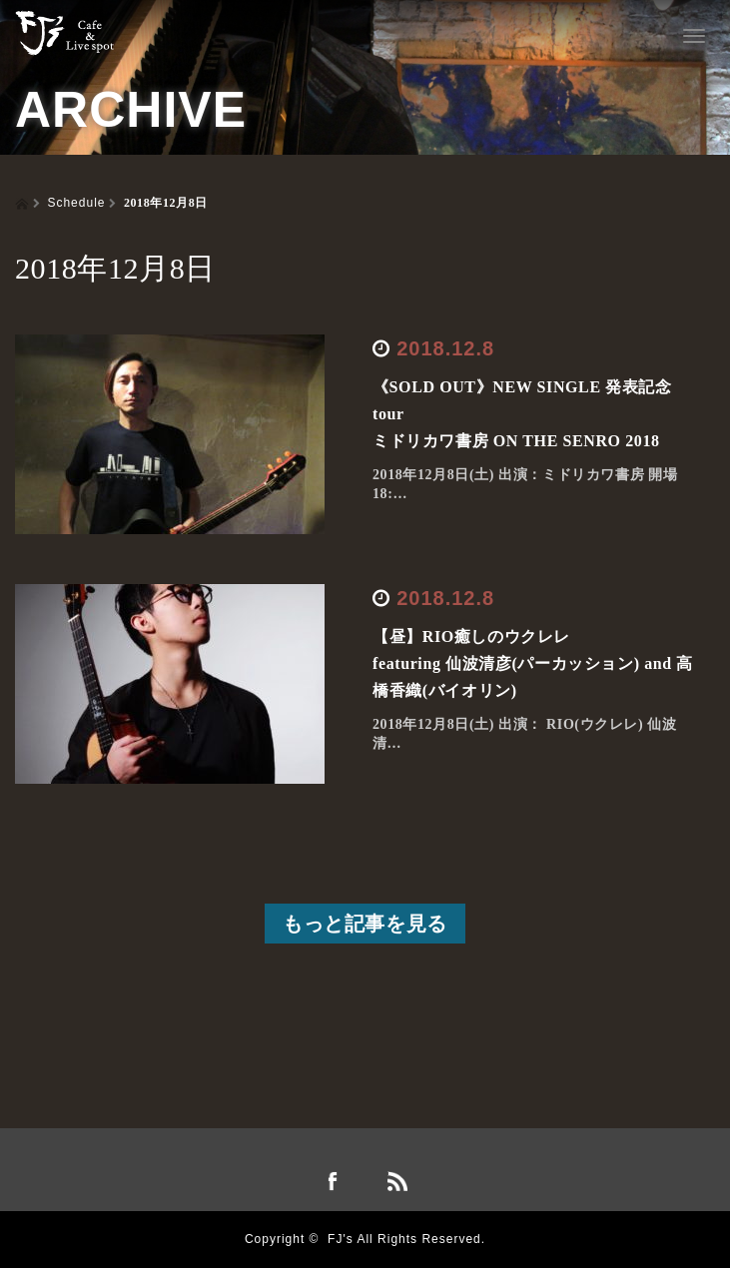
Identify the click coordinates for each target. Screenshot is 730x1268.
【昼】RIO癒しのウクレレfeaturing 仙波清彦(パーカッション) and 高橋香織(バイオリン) (532, 663)
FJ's (341, 1239)
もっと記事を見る (365, 924)
